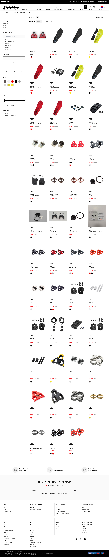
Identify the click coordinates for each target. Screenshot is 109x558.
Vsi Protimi (84, 533)
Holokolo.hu (44, 554)
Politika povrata (59, 508)
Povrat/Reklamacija (60, 512)
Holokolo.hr (28, 555)
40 (14, 71)
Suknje (31, 541)
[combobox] (103, 7)
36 (6, 67)
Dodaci (57, 525)
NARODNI (84, 529)
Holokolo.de (22, 555)
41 (21, 71)
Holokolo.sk (24, 554)
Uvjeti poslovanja (86, 512)
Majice (31, 539)
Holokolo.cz (31, 554)
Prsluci (5, 541)
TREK (83, 527)
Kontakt (5, 510)
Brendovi (58, 529)
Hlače (5, 527)
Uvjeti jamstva (59, 510)
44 (21, 76)
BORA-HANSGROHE (87, 523)
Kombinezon (7, 545)
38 (21, 67)
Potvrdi (75, 491)
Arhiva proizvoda (7, 512)
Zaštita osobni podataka (87, 508)
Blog (5, 508)
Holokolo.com (14, 555)
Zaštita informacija (86, 510)
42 (6, 76)
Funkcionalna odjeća (8, 531)
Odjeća (57, 523)
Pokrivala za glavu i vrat (9, 539)
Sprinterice (58, 527)
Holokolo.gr (35, 555)
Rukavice (6, 533)
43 (14, 76)
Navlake (6, 537)
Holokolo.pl (37, 554)
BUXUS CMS (14, 554)
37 (14, 67)
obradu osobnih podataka (61, 494)
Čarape (5, 535)
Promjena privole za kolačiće (62, 514)
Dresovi (5, 525)
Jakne (5, 529)
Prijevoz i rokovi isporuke (35, 510)
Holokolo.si (8, 555)
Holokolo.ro (50, 554)
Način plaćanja (33, 508)
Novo (5, 523)
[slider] (4, 105)
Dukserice (32, 537)
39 (6, 71)
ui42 (20, 554)
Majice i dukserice (8, 543)
